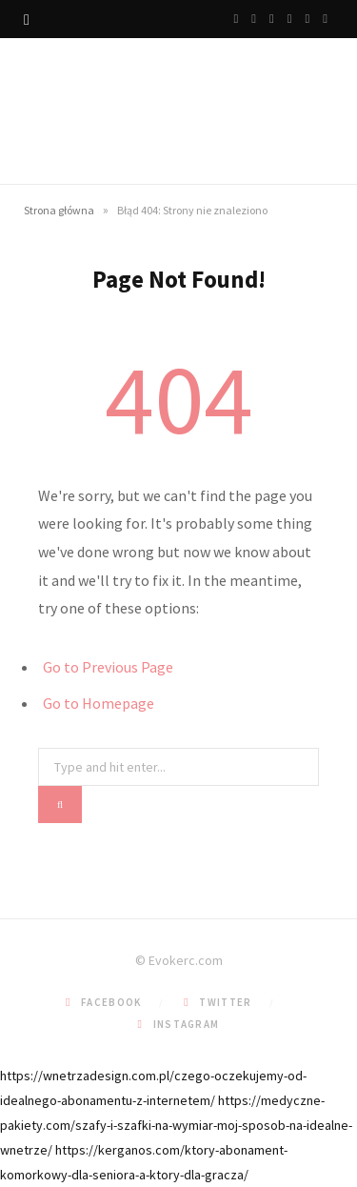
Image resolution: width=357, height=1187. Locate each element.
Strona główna (59, 210)
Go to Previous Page (108, 666)
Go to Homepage (98, 703)
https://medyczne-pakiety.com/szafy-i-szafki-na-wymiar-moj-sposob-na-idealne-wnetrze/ (176, 1125)
